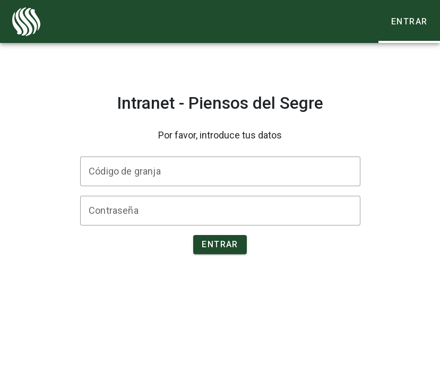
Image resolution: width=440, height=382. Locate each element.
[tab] (409, 21)
